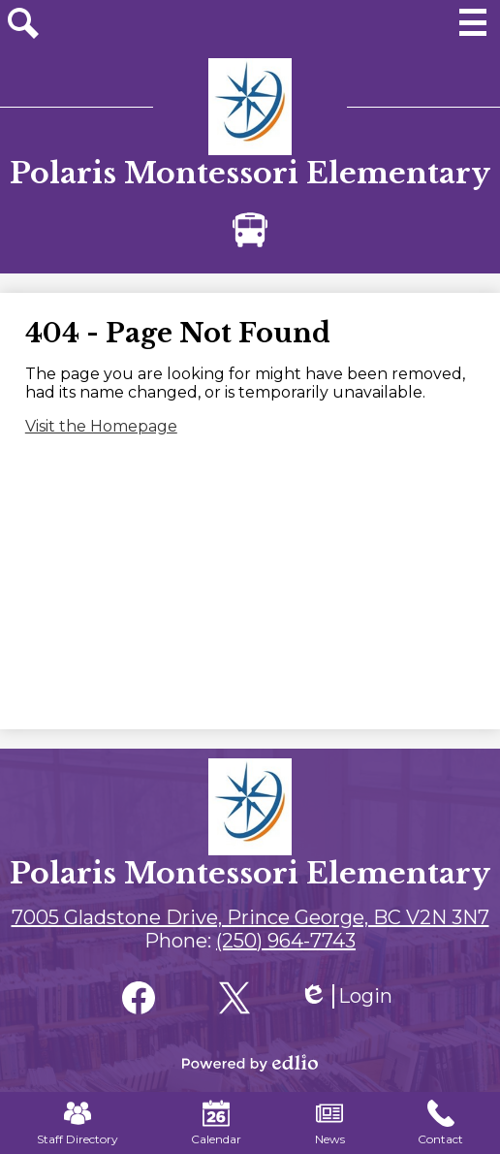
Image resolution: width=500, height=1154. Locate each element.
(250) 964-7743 (286, 940)
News (330, 1123)
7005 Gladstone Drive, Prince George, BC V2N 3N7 (250, 917)
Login (345, 996)
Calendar (216, 1123)
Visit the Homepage (101, 426)
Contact (440, 1123)
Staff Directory (77, 1123)
